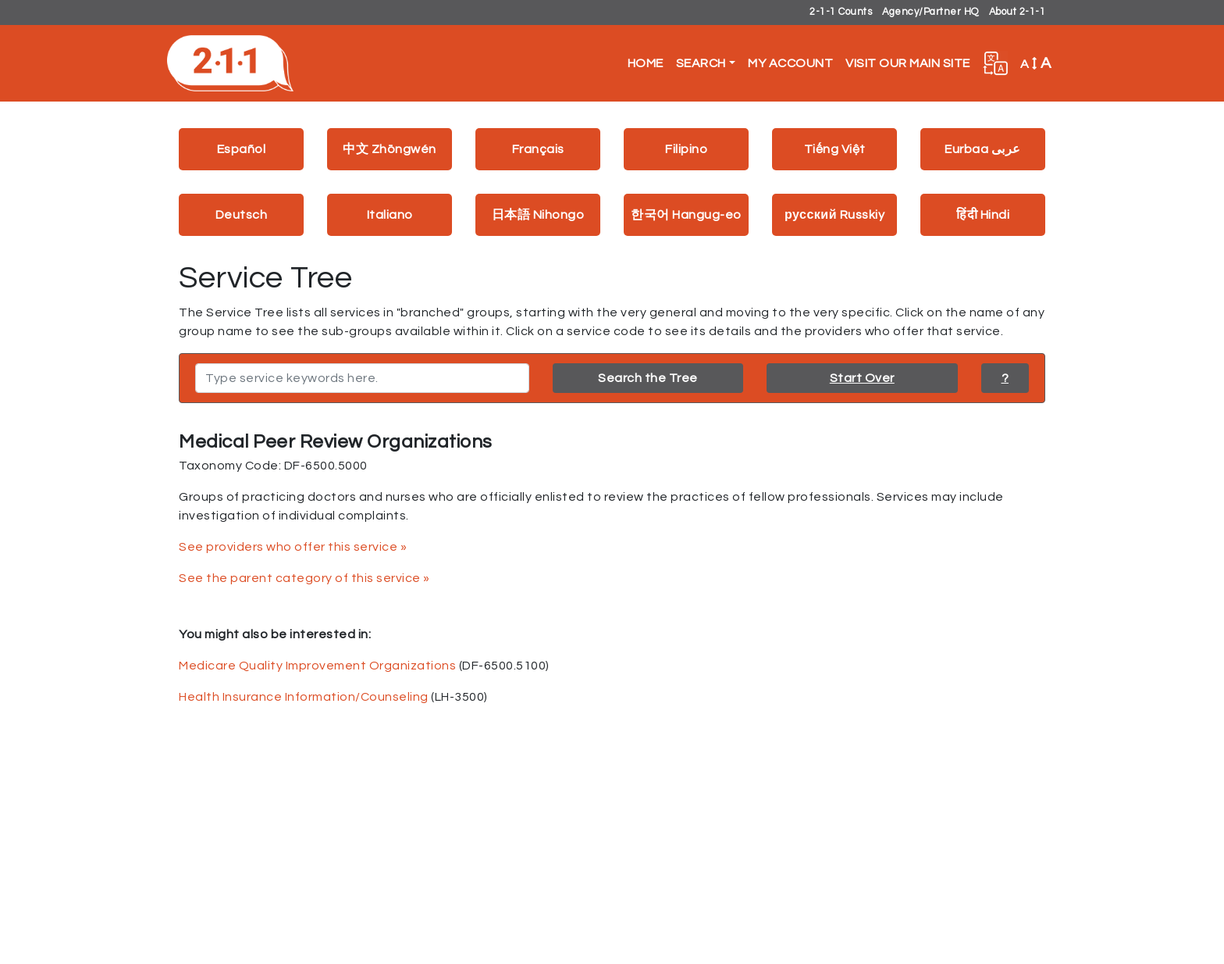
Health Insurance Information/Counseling (304, 697)
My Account (790, 63)
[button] (995, 63)
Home (646, 63)
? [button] (1005, 378)
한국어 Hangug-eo (686, 215)
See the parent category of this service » (304, 578)
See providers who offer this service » (293, 547)
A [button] (1035, 63)
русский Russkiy (834, 215)
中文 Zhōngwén (389, 149)
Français (538, 149)
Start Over (862, 378)
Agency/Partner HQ (930, 12)
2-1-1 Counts (840, 12)
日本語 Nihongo (538, 215)
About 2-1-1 (1017, 12)
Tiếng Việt (835, 149)
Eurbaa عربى (983, 149)
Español (241, 149)
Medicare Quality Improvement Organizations (317, 665)
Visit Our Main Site (907, 63)
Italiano (390, 215)
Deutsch (241, 215)
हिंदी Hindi (982, 215)
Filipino (686, 149)
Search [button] (701, 63)
